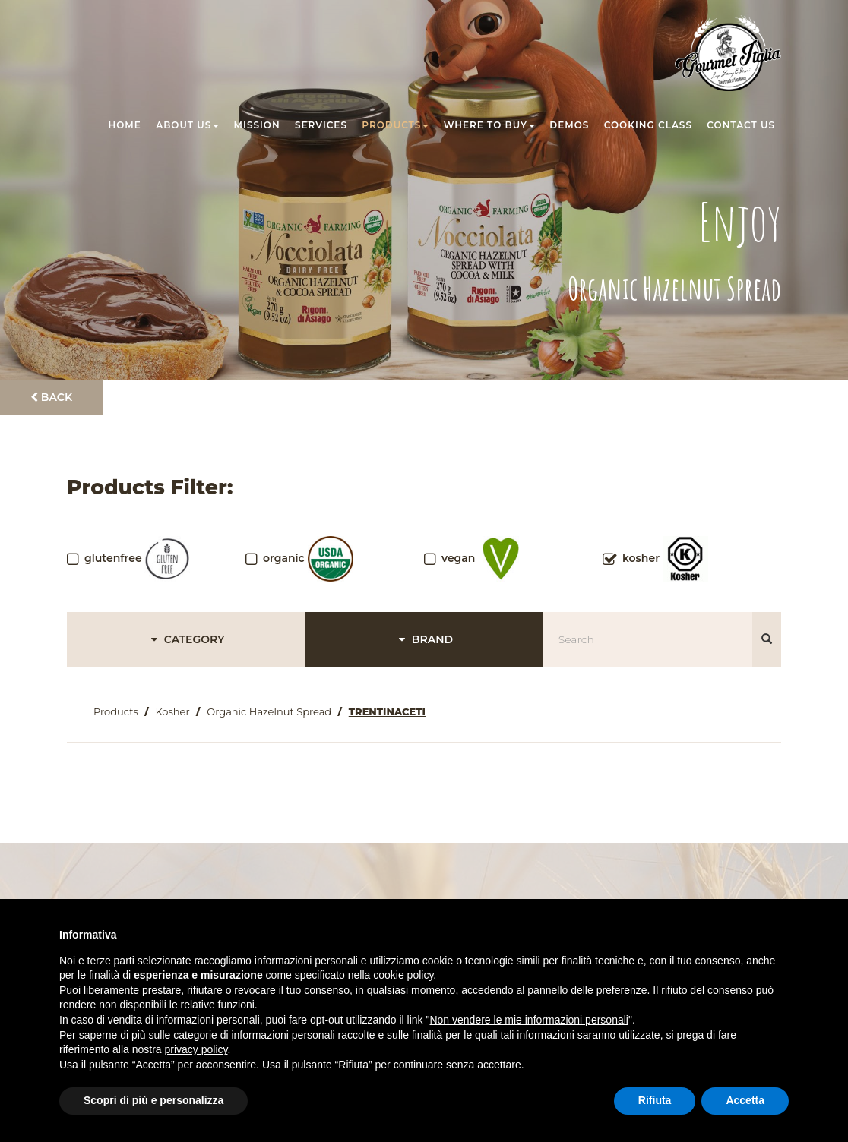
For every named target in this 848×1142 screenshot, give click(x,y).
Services (321, 125)
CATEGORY (185, 639)
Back (51, 397)
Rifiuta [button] (655, 1100)
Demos (569, 125)
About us (187, 125)
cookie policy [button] (403, 975)
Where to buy (489, 125)
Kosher (172, 711)
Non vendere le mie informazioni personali (528, 1020)
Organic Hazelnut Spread (269, 711)
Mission (257, 125)
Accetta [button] (745, 1100)
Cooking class (648, 125)
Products (395, 125)
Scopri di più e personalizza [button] (153, 1100)
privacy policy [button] (196, 1049)
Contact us (741, 125)
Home (125, 125)
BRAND (424, 639)
